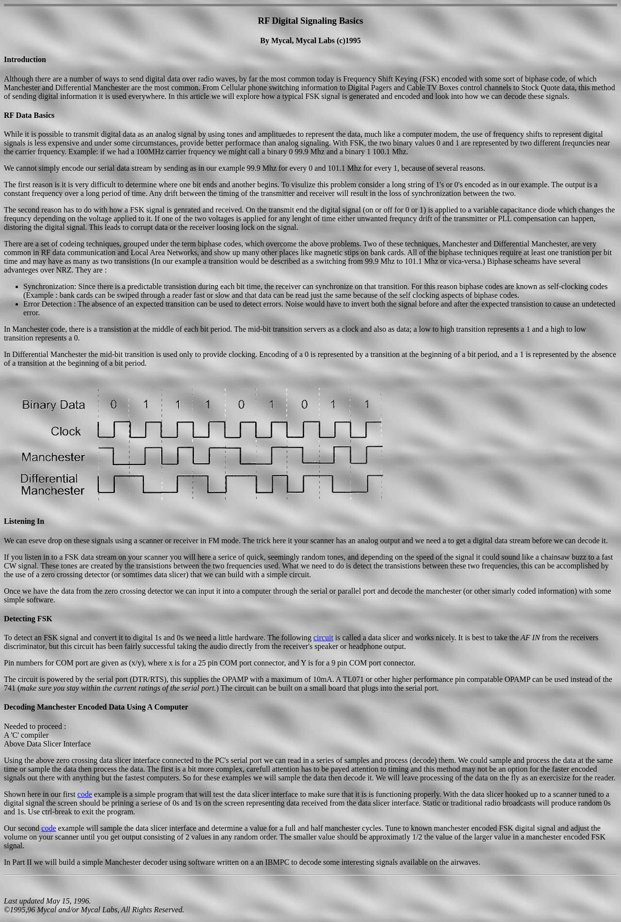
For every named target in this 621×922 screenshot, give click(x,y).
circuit (323, 637)
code (85, 794)
